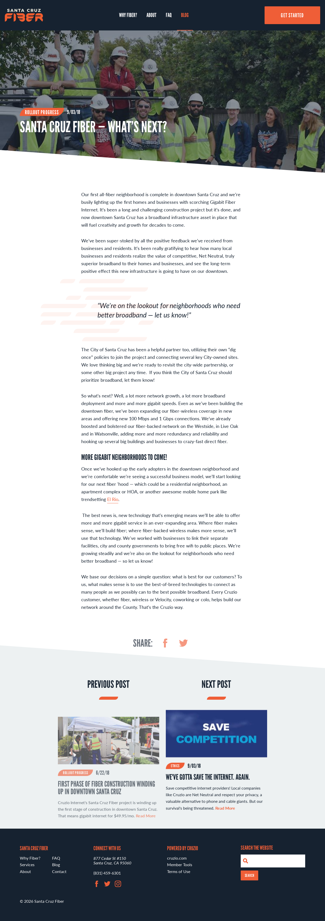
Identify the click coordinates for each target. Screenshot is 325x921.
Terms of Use (178, 871)
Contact (59, 871)
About (151, 15)
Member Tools (179, 864)
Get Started (292, 15)
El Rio (112, 502)
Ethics (175, 768)
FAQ (169, 15)
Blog (185, 15)
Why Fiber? (128, 15)
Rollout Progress (42, 112)
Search (249, 875)
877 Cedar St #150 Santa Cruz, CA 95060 (112, 860)
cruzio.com (177, 858)
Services (27, 864)
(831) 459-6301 (107, 873)
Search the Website (257, 847)
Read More (225, 811)
